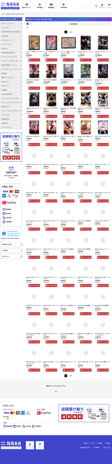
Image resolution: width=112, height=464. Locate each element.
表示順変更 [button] (73, 24)
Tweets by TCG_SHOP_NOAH (9, 238)
